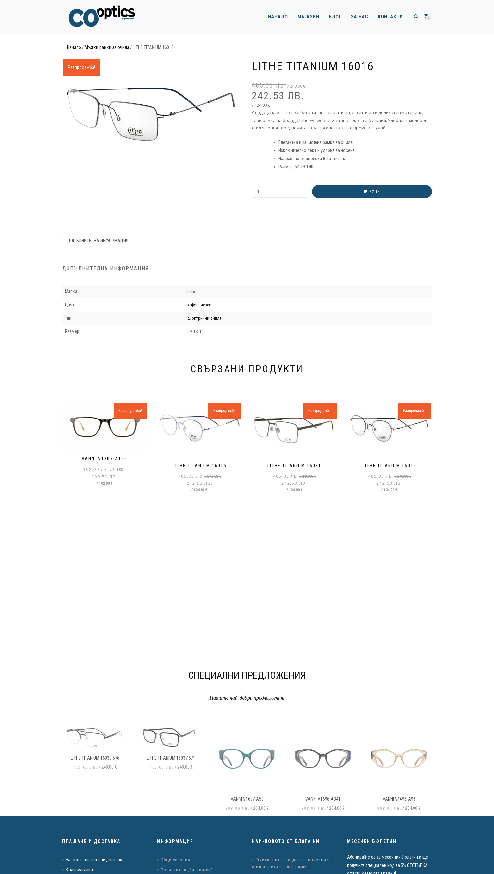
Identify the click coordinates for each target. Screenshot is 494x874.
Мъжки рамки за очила (107, 47)
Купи (374, 191)
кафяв (193, 304)
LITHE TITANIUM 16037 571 (171, 758)
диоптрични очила (204, 318)
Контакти (390, 17)
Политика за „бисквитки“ (187, 870)
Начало (278, 17)
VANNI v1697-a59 (247, 799)
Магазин (308, 17)
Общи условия (175, 859)
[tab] (98, 240)
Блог (335, 17)
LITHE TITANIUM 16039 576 (95, 758)
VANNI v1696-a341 (322, 799)
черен (206, 304)
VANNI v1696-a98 (399, 799)
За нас (359, 17)
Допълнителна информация (97, 240)
